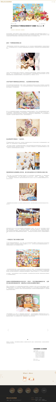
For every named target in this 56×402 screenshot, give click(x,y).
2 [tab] (28, 339)
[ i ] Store (39, 400)
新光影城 (43, 399)
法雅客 (36, 400)
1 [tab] (27, 339)
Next (47, 330)
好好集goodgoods (44, 400)
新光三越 (36, 399)
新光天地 (40, 399)
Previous (8, 330)
